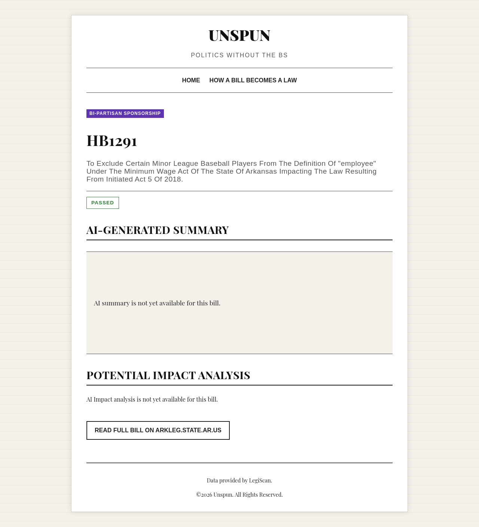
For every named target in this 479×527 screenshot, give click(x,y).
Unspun (239, 35)
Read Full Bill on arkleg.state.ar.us (158, 430)
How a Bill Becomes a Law (253, 80)
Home (191, 80)
